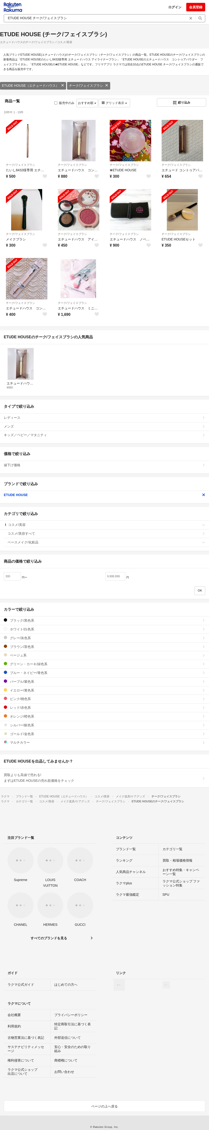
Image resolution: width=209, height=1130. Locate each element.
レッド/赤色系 (104, 707)
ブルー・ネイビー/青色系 (104, 673)
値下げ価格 (104, 465)
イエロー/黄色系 (104, 690)
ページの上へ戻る (104, 1106)
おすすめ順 (87, 103)
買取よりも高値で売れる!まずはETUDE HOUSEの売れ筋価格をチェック (104, 777)
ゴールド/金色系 (104, 734)
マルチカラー (104, 742)
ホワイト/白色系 (104, 629)
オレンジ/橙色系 (104, 716)
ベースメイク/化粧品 (106, 542)
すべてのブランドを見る (49, 938)
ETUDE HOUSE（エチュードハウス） (33, 85)
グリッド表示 (114, 103)
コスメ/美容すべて (106, 533)
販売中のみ (64, 103)
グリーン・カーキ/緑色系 (104, 664)
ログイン (175, 7)
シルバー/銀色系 (104, 725)
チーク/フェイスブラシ (88, 85)
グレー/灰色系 (104, 638)
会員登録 (195, 7)
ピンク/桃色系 (104, 699)
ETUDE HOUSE (104, 495)
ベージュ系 (104, 655)
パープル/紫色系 (104, 681)
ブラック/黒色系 (104, 620)
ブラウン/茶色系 (104, 647)
